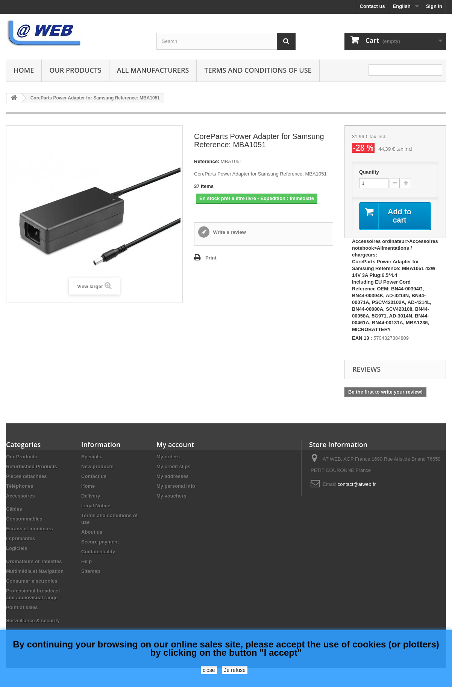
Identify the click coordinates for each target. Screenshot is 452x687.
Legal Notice (95, 505)
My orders (168, 457)
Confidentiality (98, 551)
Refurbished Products (31, 466)
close (209, 670)
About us (91, 532)
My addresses (172, 476)
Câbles (14, 509)
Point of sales (22, 607)
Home (24, 70)
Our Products (75, 70)
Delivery (90, 496)
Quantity (369, 172)
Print (211, 258)
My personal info (175, 486)
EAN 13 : (362, 338)
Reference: (206, 161)
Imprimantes (20, 538)
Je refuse (235, 670)
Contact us (372, 6)
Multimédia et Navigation (35, 571)
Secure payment (100, 542)
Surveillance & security (33, 620)
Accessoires (20, 496)
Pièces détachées (26, 476)
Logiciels (16, 548)
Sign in (434, 6)
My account (175, 444)
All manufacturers (153, 70)
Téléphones (19, 486)
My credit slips (173, 466)
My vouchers (171, 496)
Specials (91, 457)
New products (97, 466)
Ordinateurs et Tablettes (34, 561)
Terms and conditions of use (257, 70)
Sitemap (90, 571)
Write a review (229, 232)
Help (86, 561)
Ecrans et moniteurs (29, 528)
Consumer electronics (32, 581)
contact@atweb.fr (357, 484)
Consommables (24, 519)
